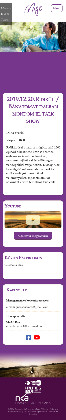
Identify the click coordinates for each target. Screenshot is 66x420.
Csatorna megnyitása (33, 236)
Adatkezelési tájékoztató (35, 411)
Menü (56, 8)
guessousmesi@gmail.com (32, 307)
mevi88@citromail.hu (29, 326)
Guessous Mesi (14, 265)
